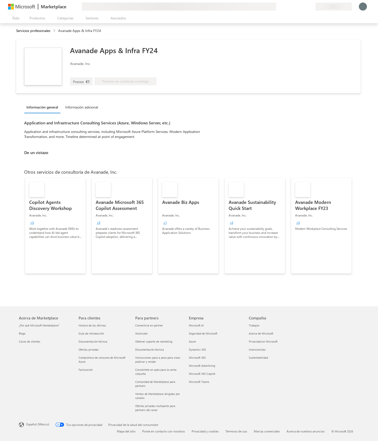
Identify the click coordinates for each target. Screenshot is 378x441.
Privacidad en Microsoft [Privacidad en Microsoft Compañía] (263, 341)
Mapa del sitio (126, 431)
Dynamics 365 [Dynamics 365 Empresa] (197, 349)
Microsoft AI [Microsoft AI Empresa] (196, 325)
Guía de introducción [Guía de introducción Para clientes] (91, 333)
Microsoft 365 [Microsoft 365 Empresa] (197, 357)
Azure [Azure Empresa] (192, 341)
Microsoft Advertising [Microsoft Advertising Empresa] (202, 366)
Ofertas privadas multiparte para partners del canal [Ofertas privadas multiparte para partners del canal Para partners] (155, 408)
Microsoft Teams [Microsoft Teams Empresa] (199, 382)
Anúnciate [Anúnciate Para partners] (141, 333)
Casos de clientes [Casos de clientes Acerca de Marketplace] (29, 341)
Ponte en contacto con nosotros (163, 431)
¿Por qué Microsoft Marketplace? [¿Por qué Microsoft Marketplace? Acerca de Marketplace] (39, 325)
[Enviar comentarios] (293, 6)
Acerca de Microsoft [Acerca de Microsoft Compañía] (261, 333)
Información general (42, 107)
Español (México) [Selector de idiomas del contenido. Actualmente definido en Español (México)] (37, 424)
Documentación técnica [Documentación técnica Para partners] (149, 349)
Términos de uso (236, 431)
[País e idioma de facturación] (334, 7)
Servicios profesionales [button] (33, 30)
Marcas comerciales (267, 431)
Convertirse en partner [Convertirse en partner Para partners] (149, 325)
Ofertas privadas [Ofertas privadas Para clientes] (89, 349)
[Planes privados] (312, 6)
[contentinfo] (55, 31)
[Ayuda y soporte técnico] (299, 6)
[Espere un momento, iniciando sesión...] (363, 7)
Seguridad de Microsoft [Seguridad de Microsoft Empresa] (203, 333)
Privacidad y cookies (205, 431)
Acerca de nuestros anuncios (306, 431)
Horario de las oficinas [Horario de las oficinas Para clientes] (92, 325)
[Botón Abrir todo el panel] (14, 18)
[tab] (43, 107)
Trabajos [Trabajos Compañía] (254, 325)
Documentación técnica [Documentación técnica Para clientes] (93, 341)
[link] (55, 226)
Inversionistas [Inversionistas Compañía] (257, 349)
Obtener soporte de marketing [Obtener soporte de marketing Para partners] (153, 341)
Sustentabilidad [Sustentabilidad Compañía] (258, 357)
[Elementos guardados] (305, 6)
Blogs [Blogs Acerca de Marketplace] (22, 333)
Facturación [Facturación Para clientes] (86, 370)
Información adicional (81, 107)
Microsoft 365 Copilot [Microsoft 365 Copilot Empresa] (202, 374)
